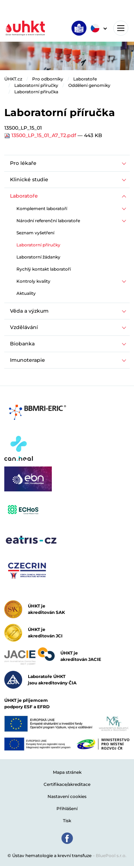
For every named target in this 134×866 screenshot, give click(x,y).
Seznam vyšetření (35, 232)
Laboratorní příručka (36, 91)
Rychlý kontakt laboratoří (43, 269)
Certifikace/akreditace (67, 784)
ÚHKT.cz (13, 79)
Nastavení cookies (67, 796)
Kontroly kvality (33, 281)
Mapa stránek (67, 772)
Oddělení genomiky (89, 85)
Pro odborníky (47, 79)
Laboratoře (85, 79)
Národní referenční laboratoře (48, 220)
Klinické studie (29, 179)
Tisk (67, 820)
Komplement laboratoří (41, 208)
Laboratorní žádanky (38, 257)
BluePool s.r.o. (111, 855)
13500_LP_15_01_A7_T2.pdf (41, 135)
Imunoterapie (27, 360)
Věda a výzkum (29, 311)
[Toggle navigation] (120, 28)
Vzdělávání (24, 327)
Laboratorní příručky (36, 85)
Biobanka (22, 343)
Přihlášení (67, 808)
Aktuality (26, 293)
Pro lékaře (23, 163)
